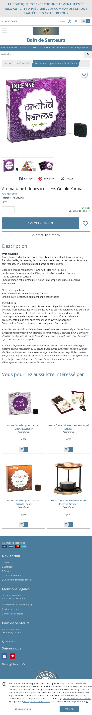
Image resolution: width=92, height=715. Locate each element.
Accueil (8, 63)
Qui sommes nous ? (12, 575)
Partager (26, 179)
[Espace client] (69, 21)
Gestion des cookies (11, 609)
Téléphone (8, 641)
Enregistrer (46, 179)
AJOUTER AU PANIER (41, 223)
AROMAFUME (23, 63)
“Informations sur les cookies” (77, 698)
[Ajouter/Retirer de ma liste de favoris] (85, 223)
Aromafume (9, 194)
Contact (61, 21)
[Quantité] (8, 209)
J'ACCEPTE (69, 709)
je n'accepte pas (23, 709)
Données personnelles (12, 613)
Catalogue (7, 566)
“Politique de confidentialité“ (36, 701)
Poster (66, 179)
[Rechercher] (88, 54)
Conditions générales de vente (17, 579)
